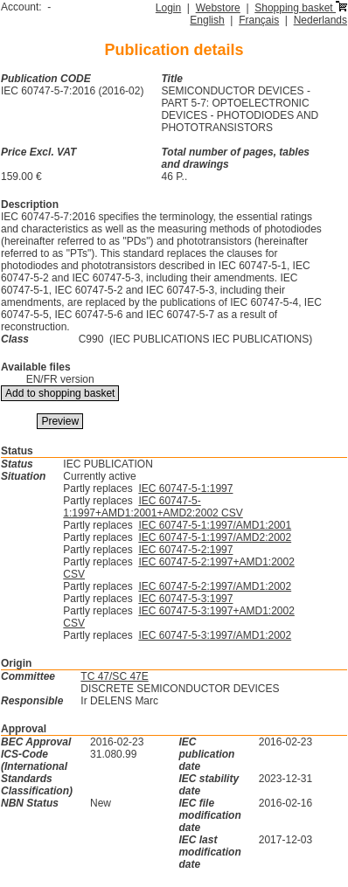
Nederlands (320, 20)
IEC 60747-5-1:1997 (185, 488)
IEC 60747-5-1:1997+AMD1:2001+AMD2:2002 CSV (152, 507)
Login (168, 8)
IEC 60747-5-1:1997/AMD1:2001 (214, 525)
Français (259, 20)
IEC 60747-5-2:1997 (185, 550)
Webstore (218, 8)
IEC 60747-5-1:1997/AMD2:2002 (214, 537)
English (207, 20)
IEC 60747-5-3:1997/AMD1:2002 (214, 635)
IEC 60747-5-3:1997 (185, 598)
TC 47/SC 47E (114, 676)
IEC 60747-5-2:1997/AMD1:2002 (214, 586)
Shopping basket (300, 8)
